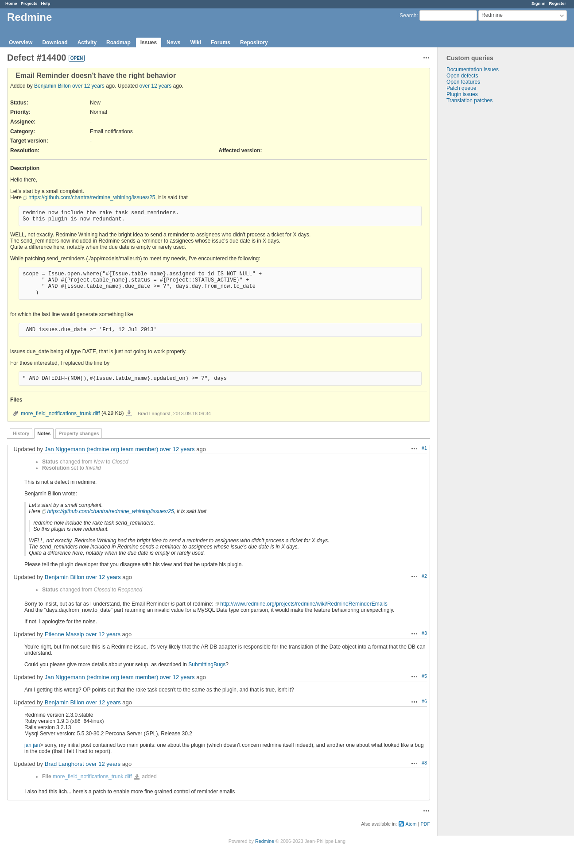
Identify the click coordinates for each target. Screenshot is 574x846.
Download (54, 42)
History (21, 433)
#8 (424, 762)
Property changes (78, 433)
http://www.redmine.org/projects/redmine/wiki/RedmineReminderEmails (303, 604)
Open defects (462, 76)
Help (45, 3)
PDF (425, 824)
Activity (87, 42)
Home (11, 3)
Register (557, 3)
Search (407, 15)
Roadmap (118, 42)
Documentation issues (472, 69)
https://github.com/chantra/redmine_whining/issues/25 (91, 197)
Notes (43, 433)
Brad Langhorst (64, 764)
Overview (20, 42)
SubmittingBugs (206, 664)
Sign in (538, 3)
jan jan (32, 745)
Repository (254, 42)
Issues (148, 42)
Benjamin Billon (52, 86)
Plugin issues (462, 94)
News (173, 42)
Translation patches (469, 100)
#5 (424, 676)
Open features (463, 82)
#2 (424, 576)
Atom (410, 824)
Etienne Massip (64, 634)
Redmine (264, 841)
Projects (29, 3)
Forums (220, 42)
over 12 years (88, 86)
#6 (424, 701)
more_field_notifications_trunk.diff (60, 413)
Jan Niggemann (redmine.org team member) (102, 449)
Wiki (195, 42)
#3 (424, 633)
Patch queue (461, 88)
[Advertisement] (481, 242)
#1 (424, 448)
